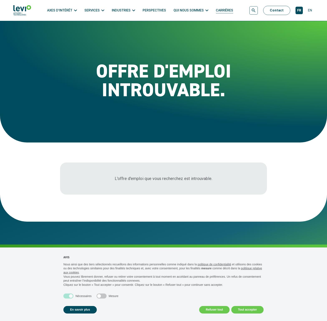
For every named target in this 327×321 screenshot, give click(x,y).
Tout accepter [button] (247, 309)
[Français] (299, 10)
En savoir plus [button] (80, 309)
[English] (310, 10)
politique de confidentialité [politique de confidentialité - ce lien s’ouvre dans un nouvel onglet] (214, 264)
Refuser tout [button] (214, 309)
